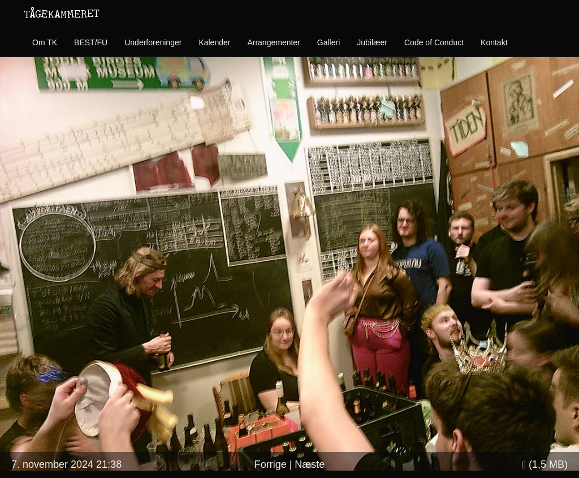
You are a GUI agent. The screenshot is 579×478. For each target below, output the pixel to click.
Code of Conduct (434, 42)
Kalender (214, 42)
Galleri (328, 42)
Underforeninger (153, 42)
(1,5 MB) (545, 464)
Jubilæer (372, 42)
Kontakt (494, 42)
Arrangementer (273, 42)
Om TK (44, 42)
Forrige (270, 464)
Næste (310, 464)
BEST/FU (90, 42)
